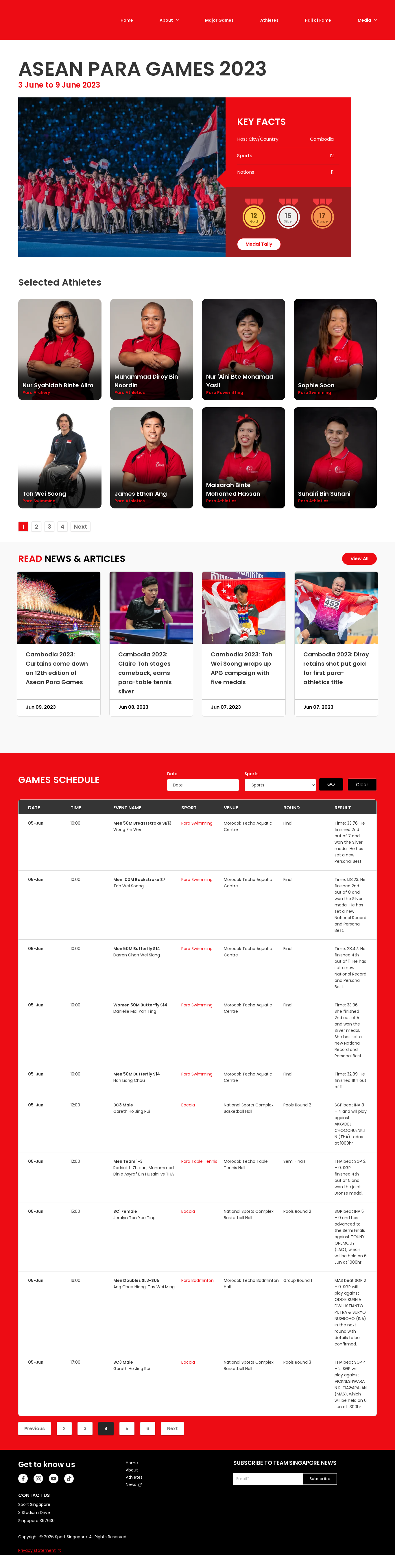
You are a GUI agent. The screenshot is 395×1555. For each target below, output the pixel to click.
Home (127, 15)
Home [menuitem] (132, 1452)
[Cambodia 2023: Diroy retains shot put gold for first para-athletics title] (336, 597)
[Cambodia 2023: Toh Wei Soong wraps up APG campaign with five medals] (243, 597)
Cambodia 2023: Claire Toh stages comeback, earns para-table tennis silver (145, 662)
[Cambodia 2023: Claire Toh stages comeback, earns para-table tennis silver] (151, 597)
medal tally (259, 233)
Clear (362, 774)
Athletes (269, 15)
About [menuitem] (132, 1460)
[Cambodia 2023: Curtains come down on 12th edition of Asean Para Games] (58, 597)
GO (331, 774)
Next (80, 516)
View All (359, 548)
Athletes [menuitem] (134, 1467)
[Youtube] (53, 1468)
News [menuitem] (131, 1474)
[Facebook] (23, 1468)
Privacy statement (37, 1540)
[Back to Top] (382, 1542)
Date (172, 763)
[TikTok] (69, 1468)
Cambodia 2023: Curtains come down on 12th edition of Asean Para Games (57, 658)
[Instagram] (38, 1468)
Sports (252, 763)
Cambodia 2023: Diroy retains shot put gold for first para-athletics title (336, 658)
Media (364, 15)
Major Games (219, 15)
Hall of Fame (318, 15)
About (166, 15)
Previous (34, 1418)
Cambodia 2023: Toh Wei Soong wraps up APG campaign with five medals (241, 658)
